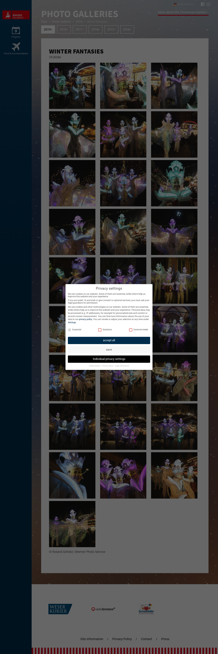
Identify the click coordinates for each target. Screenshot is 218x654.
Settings (72, 322)
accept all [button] (109, 340)
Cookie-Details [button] (95, 366)
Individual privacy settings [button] (109, 359)
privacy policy (85, 319)
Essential (74, 329)
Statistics (105, 329)
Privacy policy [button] (108, 366)
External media (138, 329)
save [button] (109, 349)
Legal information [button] (122, 366)
